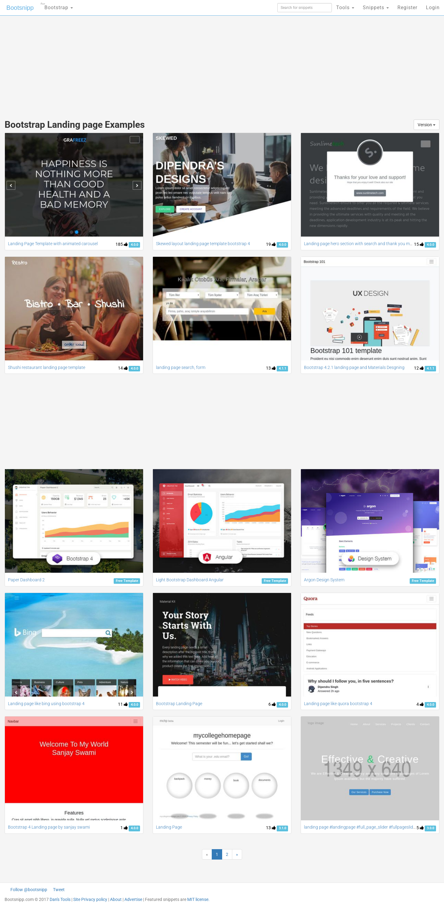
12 (419, 368)
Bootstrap (57, 5)
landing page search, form (180, 367)
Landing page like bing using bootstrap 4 (46, 703)
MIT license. (198, 899)
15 (419, 244)
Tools (345, 7)
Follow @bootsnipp (28, 889)
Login (433, 7)
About (116, 899)
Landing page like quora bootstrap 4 (338, 703)
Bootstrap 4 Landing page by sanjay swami (49, 827)
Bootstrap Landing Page (179, 703)
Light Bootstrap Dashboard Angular (190, 579)
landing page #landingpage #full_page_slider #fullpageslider (360, 827)
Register (407, 7)
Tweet (59, 889)
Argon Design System (324, 579)
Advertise (133, 899)
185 (122, 244)
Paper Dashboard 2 (26, 579)
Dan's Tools (60, 899)
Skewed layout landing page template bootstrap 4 (203, 243)
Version (426, 124)
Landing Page (169, 827)
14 (123, 368)
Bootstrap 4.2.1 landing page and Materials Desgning (354, 367)
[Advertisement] (176, 64)
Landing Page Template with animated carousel (53, 243)
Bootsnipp (20, 7)
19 (271, 244)
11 (123, 704)
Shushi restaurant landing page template (46, 367)
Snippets (376, 7)
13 (271, 368)
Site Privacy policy (90, 899)
